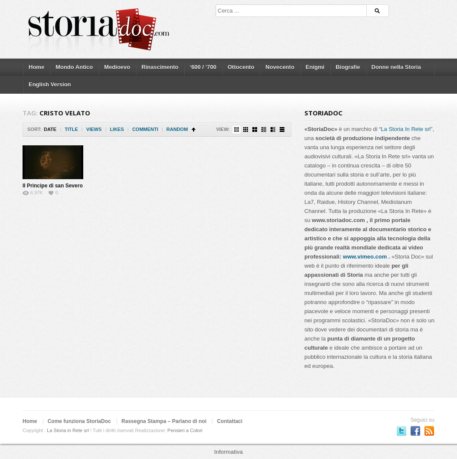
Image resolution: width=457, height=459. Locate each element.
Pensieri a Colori (184, 430)
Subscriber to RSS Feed (429, 431)
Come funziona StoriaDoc (79, 421)
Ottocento (241, 67)
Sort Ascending (193, 129)
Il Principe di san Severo (53, 186)
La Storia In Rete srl (406, 129)
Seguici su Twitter (401, 431)
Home (36, 67)
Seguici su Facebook (415, 431)
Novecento (279, 67)
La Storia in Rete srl (68, 430)
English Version (50, 84)
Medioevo (117, 67)
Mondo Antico (74, 67)
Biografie (348, 67)
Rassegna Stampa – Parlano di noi (163, 421)
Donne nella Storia (396, 67)
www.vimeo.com (365, 256)
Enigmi (315, 67)
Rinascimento (159, 67)
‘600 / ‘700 (203, 67)
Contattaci (229, 421)
